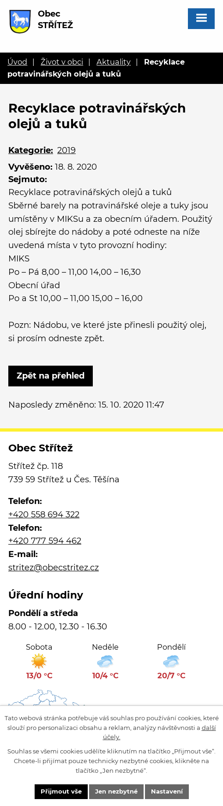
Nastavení (167, 791)
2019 (66, 150)
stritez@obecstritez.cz (53, 568)
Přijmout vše (61, 791)
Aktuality (113, 61)
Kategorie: (30, 150)
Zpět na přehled (50, 376)
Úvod (17, 61)
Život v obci (62, 61)
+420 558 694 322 (43, 515)
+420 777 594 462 (44, 541)
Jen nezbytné (116, 791)
